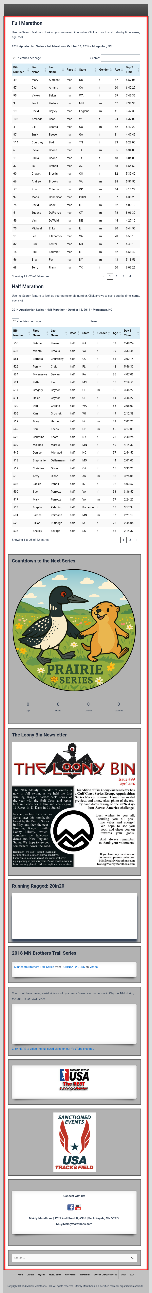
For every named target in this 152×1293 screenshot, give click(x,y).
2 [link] (117, 276)
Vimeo (93, 967)
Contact (30, 1275)
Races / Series (55, 1275)
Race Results (71, 1275)
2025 (132, 1275)
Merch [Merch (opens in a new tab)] (123, 1275)
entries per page (30, 58)
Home (20, 1275)
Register (41, 1275)
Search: (95, 58)
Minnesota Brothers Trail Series (34, 967)
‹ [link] (103, 276)
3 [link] (123, 276)
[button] (28, 69)
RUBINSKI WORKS (73, 967)
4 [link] (130, 276)
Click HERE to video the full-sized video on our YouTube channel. (53, 1049)
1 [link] (110, 276)
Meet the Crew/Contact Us (105, 1275)
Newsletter (85, 1275)
